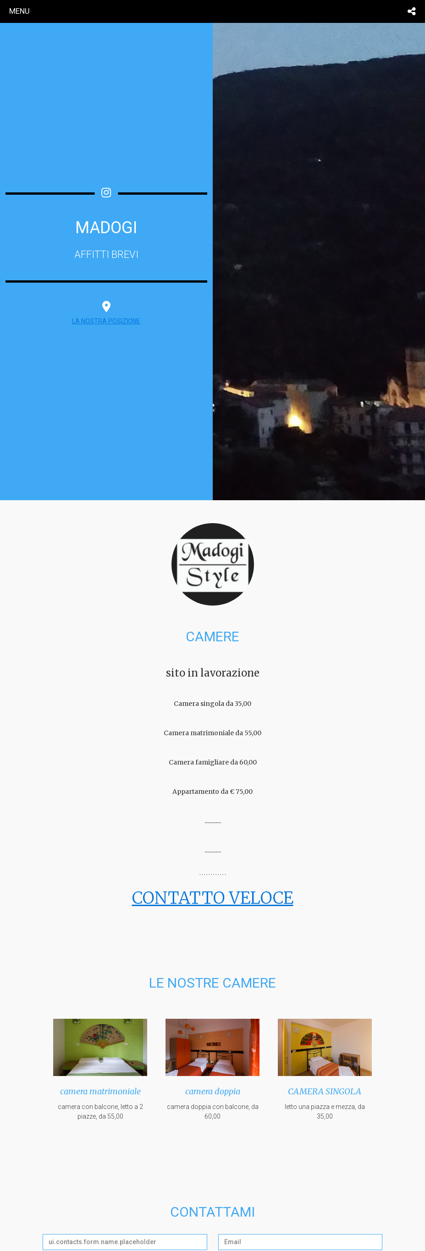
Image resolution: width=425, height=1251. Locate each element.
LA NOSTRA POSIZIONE (106, 321)
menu (19, 11)
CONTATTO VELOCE (212, 898)
